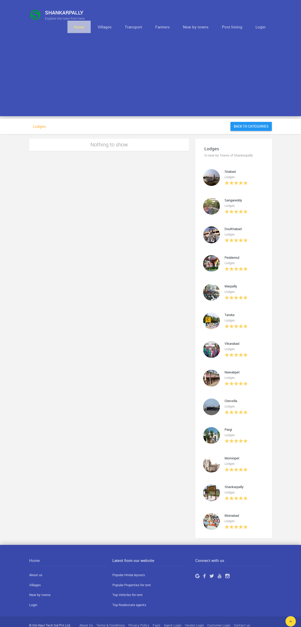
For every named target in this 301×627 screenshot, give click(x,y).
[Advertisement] (150, 68)
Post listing (240, 14)
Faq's (156, 613)
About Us (86, 613)
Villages (136, 14)
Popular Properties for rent (131, 573)
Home (116, 14)
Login (263, 14)
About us (35, 563)
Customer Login (218, 613)
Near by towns (210, 14)
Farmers (182, 14)
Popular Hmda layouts (128, 563)
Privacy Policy (138, 613)
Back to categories (251, 114)
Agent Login (172, 613)
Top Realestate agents (129, 593)
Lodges (39, 114)
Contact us (242, 613)
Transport (159, 14)
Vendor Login (194, 613)
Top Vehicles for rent (127, 583)
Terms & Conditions (110, 613)
